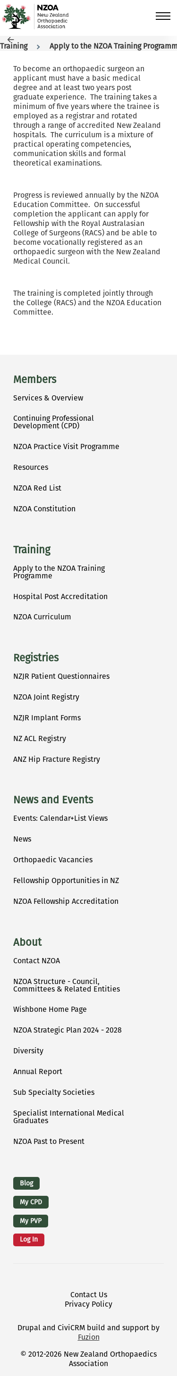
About (27, 942)
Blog (26, 1183)
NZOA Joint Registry (46, 696)
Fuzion (89, 1337)
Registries (36, 658)
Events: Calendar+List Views (60, 818)
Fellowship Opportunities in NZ (66, 880)
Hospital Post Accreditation (60, 596)
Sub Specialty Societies (53, 1092)
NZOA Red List (37, 488)
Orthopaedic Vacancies (53, 859)
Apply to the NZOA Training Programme (59, 572)
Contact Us (88, 1294)
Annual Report (37, 1071)
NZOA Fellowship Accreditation (65, 901)
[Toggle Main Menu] (163, 16)
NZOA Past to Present (48, 1141)
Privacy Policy (88, 1304)
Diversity (28, 1050)
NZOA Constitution (44, 508)
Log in (29, 1239)
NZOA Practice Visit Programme (66, 446)
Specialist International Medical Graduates (68, 1117)
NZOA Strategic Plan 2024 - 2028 (67, 1030)
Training (13, 46)
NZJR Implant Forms (47, 717)
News (22, 838)
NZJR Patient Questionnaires (61, 676)
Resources (30, 467)
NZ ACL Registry (39, 738)
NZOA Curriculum (42, 616)
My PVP (31, 1221)
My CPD (31, 1202)
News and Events (53, 800)
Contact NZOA (36, 960)
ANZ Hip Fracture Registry (56, 759)
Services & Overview (48, 397)
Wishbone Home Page (50, 1009)
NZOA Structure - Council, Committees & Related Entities (66, 985)
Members (34, 380)
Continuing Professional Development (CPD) (53, 422)
